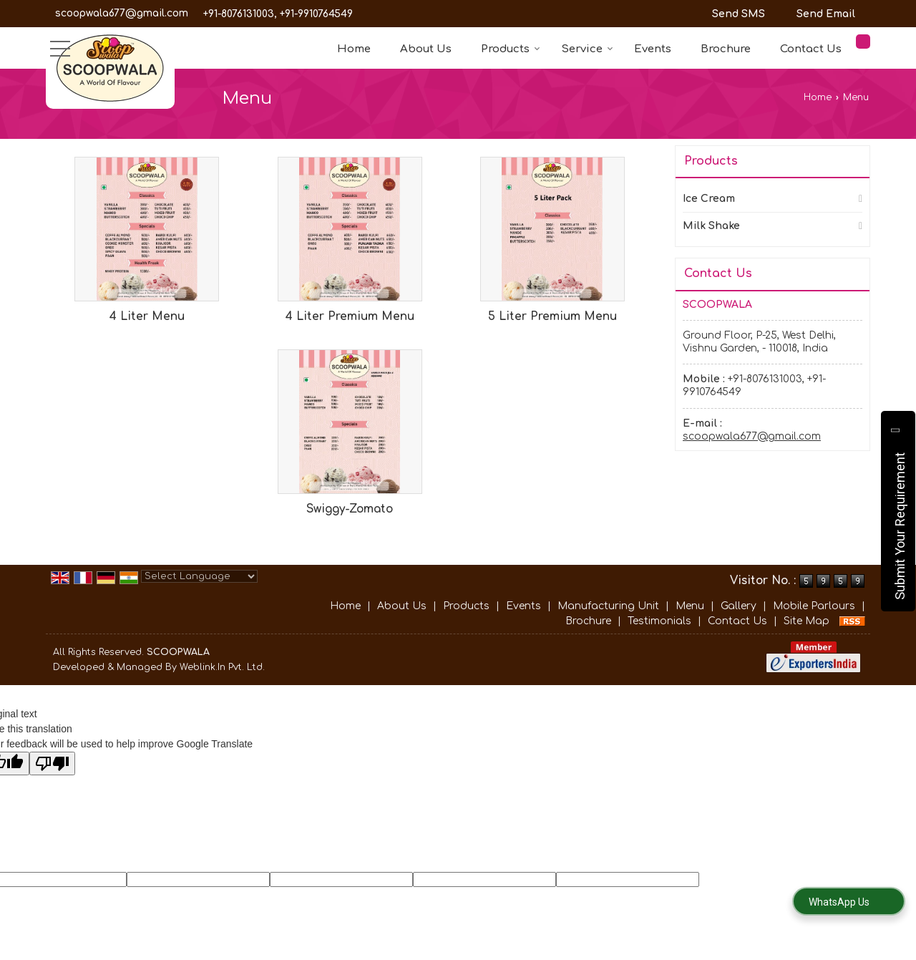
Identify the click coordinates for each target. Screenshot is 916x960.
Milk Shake (711, 225)
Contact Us (811, 49)
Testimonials (659, 621)
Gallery (738, 606)
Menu (690, 606)
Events (652, 49)
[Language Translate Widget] (199, 576)
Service (587, 49)
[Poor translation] (52, 763)
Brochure (726, 49)
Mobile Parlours (814, 606)
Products (510, 49)
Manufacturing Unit (608, 606)
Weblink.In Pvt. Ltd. (222, 667)
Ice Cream (709, 198)
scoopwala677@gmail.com (121, 13)
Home (354, 49)
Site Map (806, 621)
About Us (426, 49)
